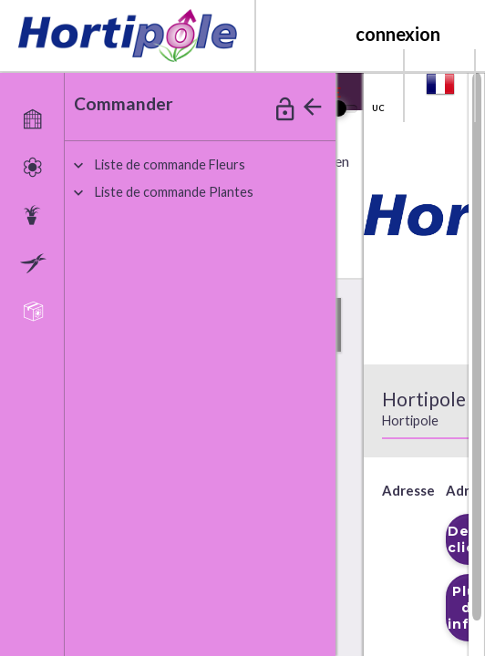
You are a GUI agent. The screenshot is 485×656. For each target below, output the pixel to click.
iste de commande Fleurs (170, 164)
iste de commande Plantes (174, 192)
